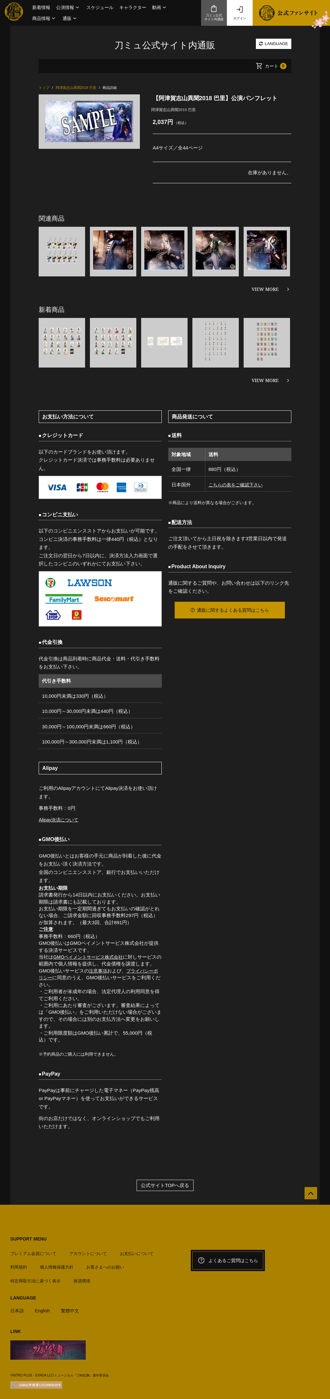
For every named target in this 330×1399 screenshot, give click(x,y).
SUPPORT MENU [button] (28, 1238)
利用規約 (18, 1264)
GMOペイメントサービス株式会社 (90, 957)
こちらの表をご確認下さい (236, 484)
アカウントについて (88, 1251)
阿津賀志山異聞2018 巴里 (173, 109)
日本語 (17, 1308)
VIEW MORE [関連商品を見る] (265, 289)
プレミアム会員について (33, 1251)
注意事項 (98, 970)
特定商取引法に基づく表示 (35, 1278)
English (44, 1308)
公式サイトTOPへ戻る (165, 1185)
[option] (89, 121)
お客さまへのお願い (105, 1264)
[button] (68, 7)
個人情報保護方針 (56, 1264)
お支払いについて (136, 1251)
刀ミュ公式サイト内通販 (214, 13)
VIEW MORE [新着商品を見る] (265, 380)
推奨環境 (81, 1278)
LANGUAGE (273, 43)
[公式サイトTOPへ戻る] (308, 1196)
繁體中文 (72, 1308)
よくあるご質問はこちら (228, 1260)
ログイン (239, 12)
